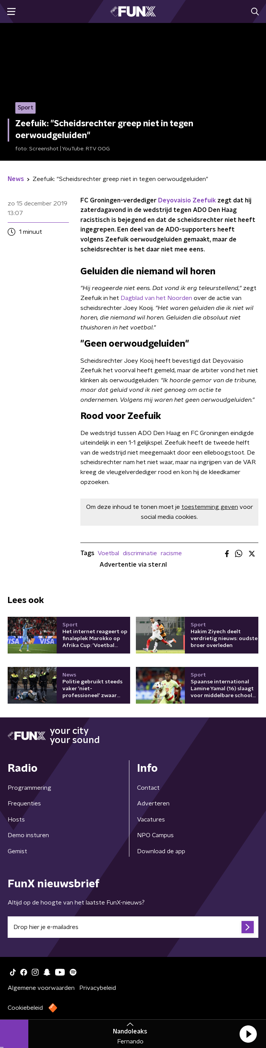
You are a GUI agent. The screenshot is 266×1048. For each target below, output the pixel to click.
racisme (171, 553)
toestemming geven (209, 507)
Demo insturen (28, 835)
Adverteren (153, 803)
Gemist (17, 851)
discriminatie (140, 553)
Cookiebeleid (25, 1008)
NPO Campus (155, 835)
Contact (148, 788)
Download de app (161, 851)
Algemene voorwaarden (41, 988)
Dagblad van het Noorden (156, 298)
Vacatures (151, 820)
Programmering (29, 788)
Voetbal (108, 553)
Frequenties (24, 803)
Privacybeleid (97, 988)
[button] (248, 1034)
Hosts (16, 820)
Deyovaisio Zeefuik (187, 200)
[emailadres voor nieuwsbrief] (133, 927)
